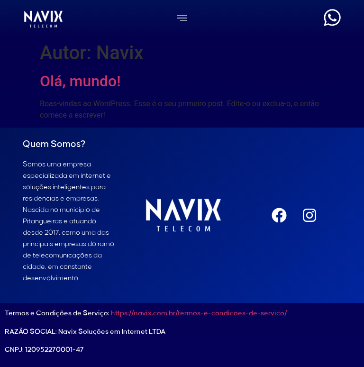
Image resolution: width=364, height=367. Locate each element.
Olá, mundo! (80, 81)
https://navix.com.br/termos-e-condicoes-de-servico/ (199, 313)
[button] (182, 19)
